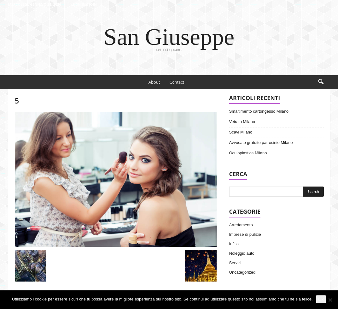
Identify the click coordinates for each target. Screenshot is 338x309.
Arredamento (241, 225)
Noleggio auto (241, 253)
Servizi (235, 262)
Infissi (234, 243)
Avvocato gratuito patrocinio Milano (261, 142)
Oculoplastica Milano (248, 153)
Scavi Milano (241, 132)
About (154, 82)
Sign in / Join (84, 4)
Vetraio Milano (242, 121)
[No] (330, 300)
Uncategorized (242, 272)
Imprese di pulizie (245, 234)
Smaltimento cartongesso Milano (259, 111)
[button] (321, 82)
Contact (176, 82)
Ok (321, 299)
